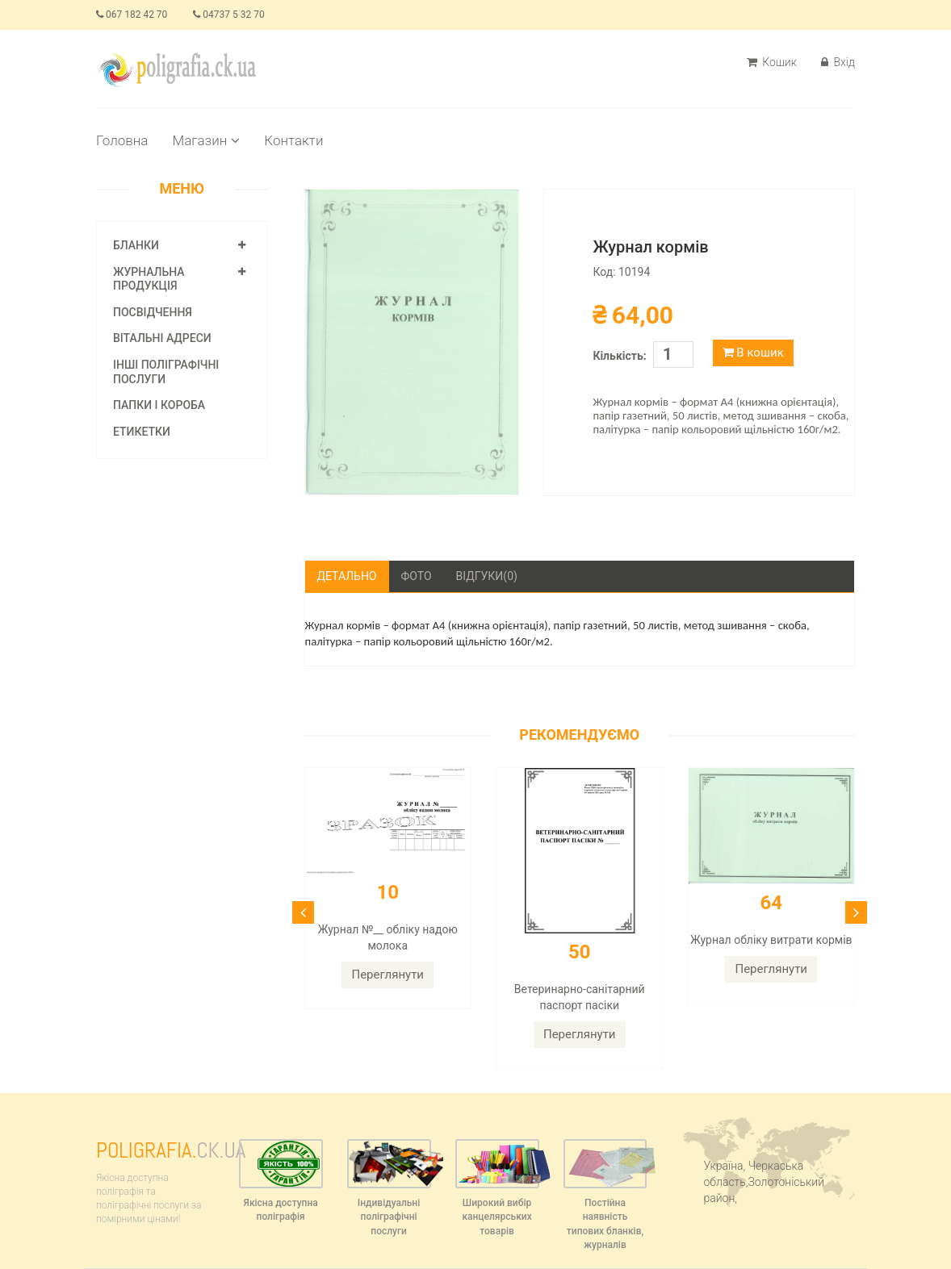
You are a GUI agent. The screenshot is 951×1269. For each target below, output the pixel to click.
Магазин (206, 140)
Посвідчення (152, 312)
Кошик (772, 62)
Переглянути (387, 974)
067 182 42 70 (131, 14)
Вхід (838, 62)
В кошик (753, 352)
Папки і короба (159, 405)
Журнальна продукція (149, 279)
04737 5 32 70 (228, 14)
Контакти (293, 140)
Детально (347, 576)
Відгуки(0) (486, 576)
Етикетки (141, 431)
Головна (122, 140)
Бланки (136, 245)
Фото (416, 576)
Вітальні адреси (162, 338)
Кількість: (619, 355)
